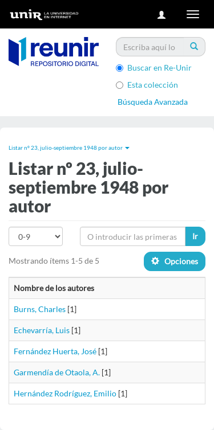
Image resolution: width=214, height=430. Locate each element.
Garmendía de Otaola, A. (57, 372)
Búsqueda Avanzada (153, 102)
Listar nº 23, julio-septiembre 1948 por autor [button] (69, 147)
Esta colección (147, 84)
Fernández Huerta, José (55, 351)
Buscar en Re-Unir (154, 67)
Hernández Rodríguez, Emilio (65, 393)
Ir (195, 236)
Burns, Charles (40, 309)
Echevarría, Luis (42, 330)
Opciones (174, 261)
